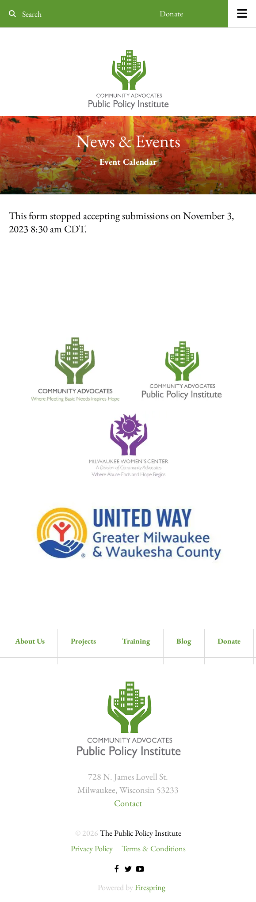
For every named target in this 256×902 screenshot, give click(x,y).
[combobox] (57, 14)
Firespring (150, 887)
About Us (30, 641)
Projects (83, 641)
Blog (183, 641)
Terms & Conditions (154, 848)
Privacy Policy (92, 848)
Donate (171, 13)
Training (136, 641)
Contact (128, 803)
